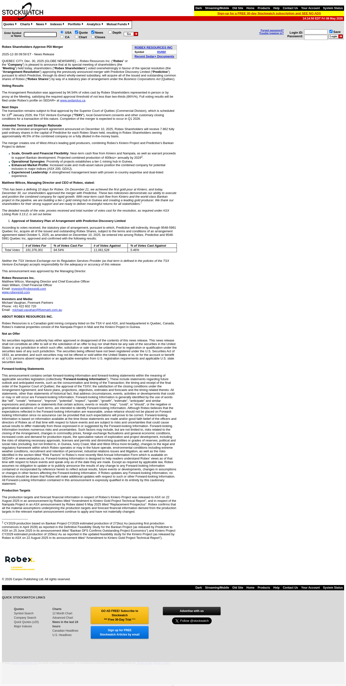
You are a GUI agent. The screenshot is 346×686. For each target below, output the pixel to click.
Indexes (57, 24)
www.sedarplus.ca (72, 100)
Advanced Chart (62, 617)
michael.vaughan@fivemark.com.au (37, 310)
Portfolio (76, 24)
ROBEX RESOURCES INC (154, 47)
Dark (198, 8)
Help (276, 8)
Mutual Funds (119, 24)
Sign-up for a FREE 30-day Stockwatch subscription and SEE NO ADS (269, 13)
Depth (116, 32)
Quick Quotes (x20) (26, 622)
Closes (100, 37)
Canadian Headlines (65, 630)
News (42, 24)
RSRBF (161, 51)
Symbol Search (23, 613)
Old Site (237, 8)
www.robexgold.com (16, 292)
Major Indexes (23, 626)
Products (264, 8)
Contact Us (290, 8)
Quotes (10, 24)
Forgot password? (272, 30)
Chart (83, 37)
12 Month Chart (62, 613)
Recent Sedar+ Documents (154, 56)
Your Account (310, 8)
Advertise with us (192, 611)
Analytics (95, 24)
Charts (27, 24)
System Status (333, 8)
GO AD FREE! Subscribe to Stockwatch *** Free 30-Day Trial (119, 615)
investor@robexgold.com (29, 288)
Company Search (25, 617)
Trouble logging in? (271, 33)
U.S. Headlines (62, 635)
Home (250, 8)
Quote (83, 32)
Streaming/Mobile (217, 8)
